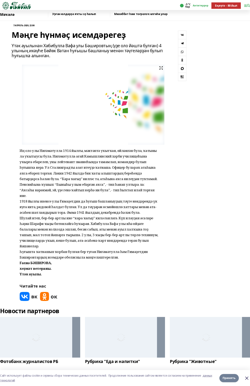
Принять (229, 378)
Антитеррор (200, 5)
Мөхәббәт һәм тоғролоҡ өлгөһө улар (140, 14)
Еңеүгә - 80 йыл (226, 5)
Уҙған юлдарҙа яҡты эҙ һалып (74, 14)
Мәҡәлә (7, 14)
